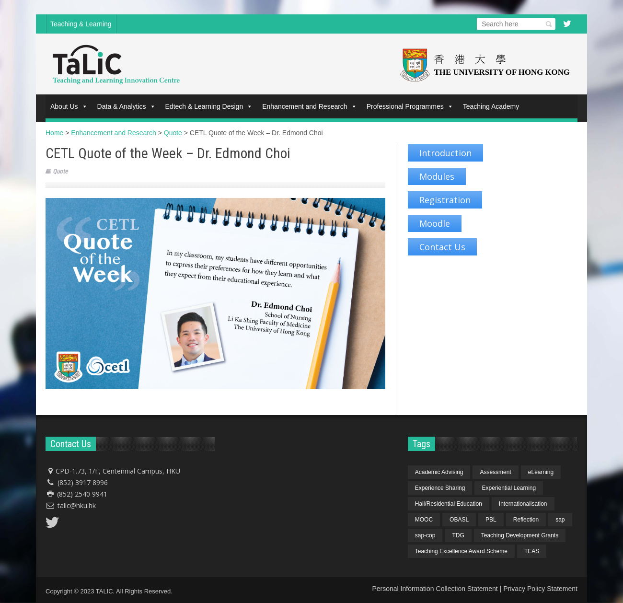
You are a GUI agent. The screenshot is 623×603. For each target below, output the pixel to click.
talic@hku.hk (77, 505)
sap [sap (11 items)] (560, 519)
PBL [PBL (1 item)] (490, 519)
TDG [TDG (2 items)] (458, 535)
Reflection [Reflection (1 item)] (526, 519)
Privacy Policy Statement (540, 588)
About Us (69, 106)
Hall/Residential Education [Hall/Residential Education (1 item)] (448, 503)
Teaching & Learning (81, 24)
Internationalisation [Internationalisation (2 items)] (523, 503)
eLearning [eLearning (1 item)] (541, 472)
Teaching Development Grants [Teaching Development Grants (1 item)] (519, 535)
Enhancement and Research (309, 106)
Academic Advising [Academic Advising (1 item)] (439, 472)
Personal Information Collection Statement (434, 588)
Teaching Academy (491, 106)
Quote (60, 171)
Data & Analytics (126, 106)
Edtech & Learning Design (209, 106)
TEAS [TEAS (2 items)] (531, 551)
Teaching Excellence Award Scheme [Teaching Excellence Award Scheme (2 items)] (461, 551)
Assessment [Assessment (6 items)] (495, 472)
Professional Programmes (410, 106)
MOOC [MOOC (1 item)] (424, 519)
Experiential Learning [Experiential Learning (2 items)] (509, 488)
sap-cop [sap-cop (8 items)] (425, 535)
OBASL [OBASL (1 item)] (459, 519)
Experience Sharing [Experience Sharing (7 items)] (440, 488)
